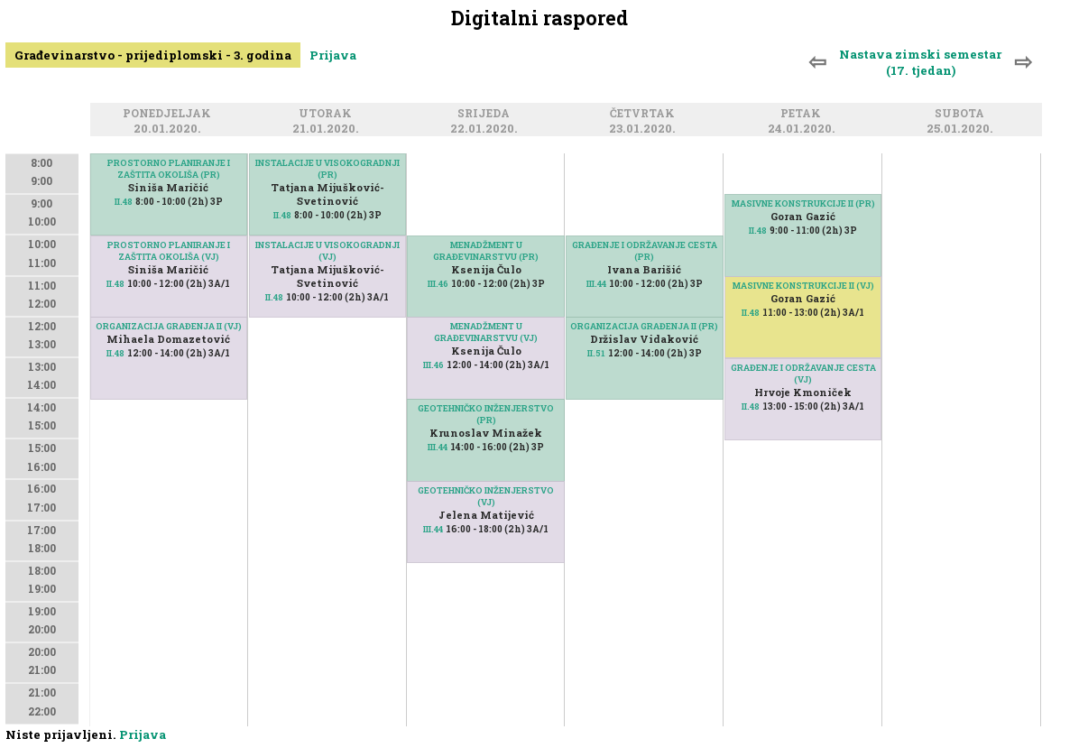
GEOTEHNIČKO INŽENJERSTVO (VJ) (486, 496)
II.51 (596, 353)
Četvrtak (645, 114)
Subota (962, 114)
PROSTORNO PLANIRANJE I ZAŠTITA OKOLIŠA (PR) (168, 168)
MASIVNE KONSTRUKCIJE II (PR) (803, 203)
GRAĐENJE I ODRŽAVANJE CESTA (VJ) (803, 373)
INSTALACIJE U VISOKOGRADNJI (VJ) (327, 251)
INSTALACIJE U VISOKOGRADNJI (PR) (327, 168)
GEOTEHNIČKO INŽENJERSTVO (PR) (486, 414)
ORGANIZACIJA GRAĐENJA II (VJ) (169, 326)
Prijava (332, 55)
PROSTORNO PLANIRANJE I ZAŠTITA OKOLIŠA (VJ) (168, 251)
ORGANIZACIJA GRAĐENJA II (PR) (644, 326)
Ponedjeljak (170, 114)
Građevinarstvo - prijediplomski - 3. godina (152, 55)
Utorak (328, 114)
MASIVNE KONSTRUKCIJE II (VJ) (803, 285)
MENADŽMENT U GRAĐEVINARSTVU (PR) (486, 251)
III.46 (438, 284)
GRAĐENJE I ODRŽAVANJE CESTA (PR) (644, 251)
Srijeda (486, 114)
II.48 (115, 353)
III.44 (437, 447)
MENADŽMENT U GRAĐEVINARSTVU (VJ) (486, 332)
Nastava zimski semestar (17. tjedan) (920, 62)
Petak (803, 114)
